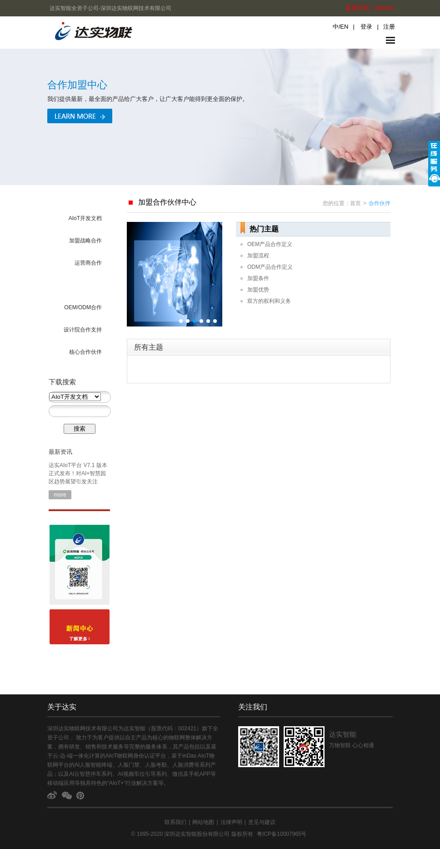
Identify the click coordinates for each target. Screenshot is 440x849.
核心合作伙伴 (85, 352)
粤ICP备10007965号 (281, 834)
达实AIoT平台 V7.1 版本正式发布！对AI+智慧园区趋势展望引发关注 (78, 473)
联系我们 (175, 822)
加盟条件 (258, 278)
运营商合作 (88, 263)
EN (344, 26)
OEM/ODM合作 (83, 307)
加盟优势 (258, 289)
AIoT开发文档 (85, 218)
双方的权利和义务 (269, 301)
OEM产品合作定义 (269, 244)
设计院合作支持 (83, 330)
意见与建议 (261, 822)
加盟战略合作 (85, 240)
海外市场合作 (85, 285)
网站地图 (203, 822)
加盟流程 (258, 255)
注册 (389, 26)
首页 (355, 203)
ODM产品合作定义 (270, 267)
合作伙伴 (379, 203)
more (60, 495)
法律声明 (231, 822)
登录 (366, 26)
